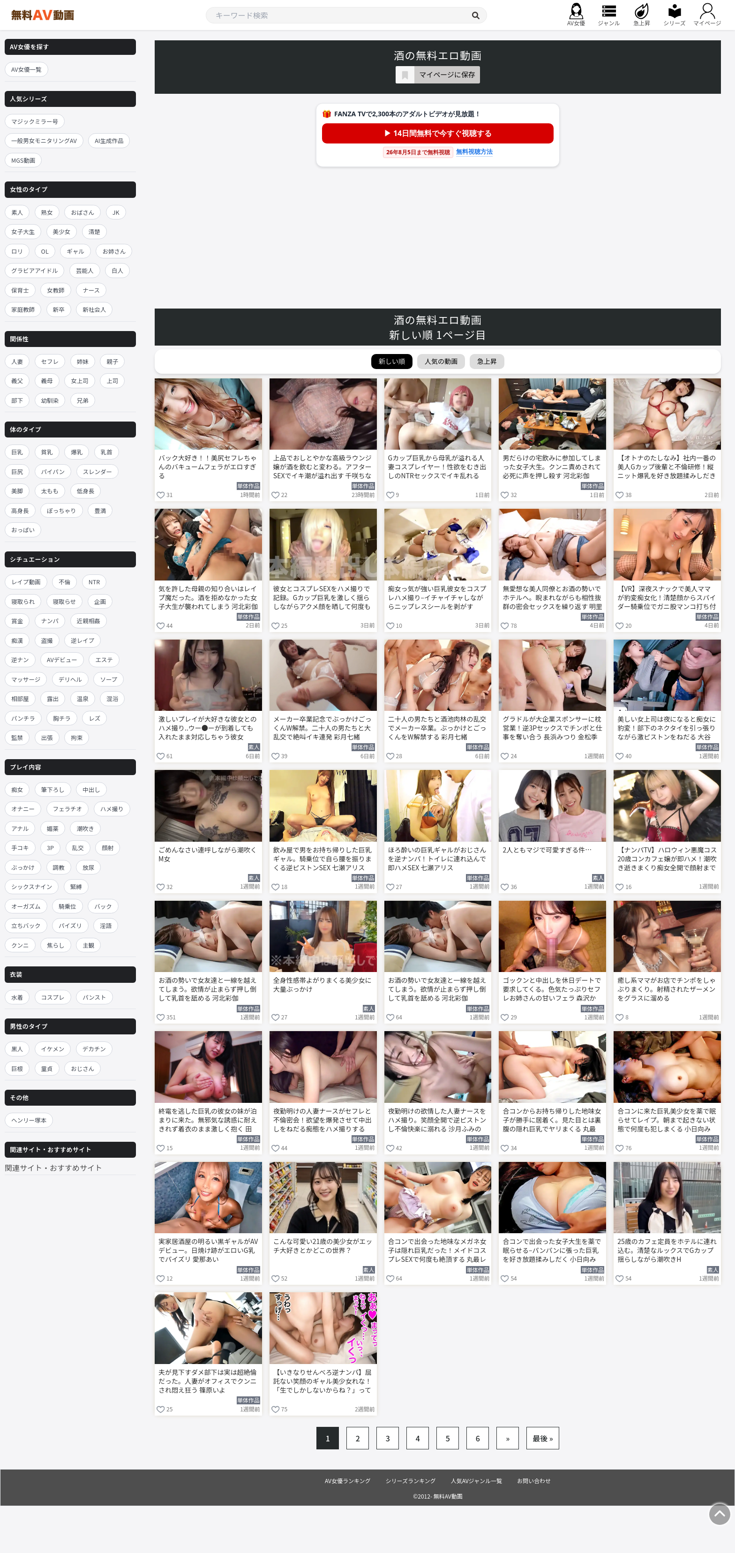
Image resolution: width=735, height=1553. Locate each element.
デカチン (94, 1048)
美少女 (62, 231)
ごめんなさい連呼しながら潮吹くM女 (207, 854)
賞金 (17, 620)
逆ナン (20, 659)
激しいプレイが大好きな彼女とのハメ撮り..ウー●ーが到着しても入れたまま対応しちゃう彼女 (207, 728)
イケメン (53, 1048)
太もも (50, 490)
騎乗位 (67, 906)
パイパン (53, 471)
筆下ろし (53, 789)
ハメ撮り (112, 808)
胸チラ (62, 718)
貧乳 (47, 451)
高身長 (20, 510)
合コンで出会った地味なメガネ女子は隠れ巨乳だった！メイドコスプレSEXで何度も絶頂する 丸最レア (437, 1251)
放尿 (88, 867)
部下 (17, 400)
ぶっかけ (23, 867)
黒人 (17, 1048)
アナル (20, 828)
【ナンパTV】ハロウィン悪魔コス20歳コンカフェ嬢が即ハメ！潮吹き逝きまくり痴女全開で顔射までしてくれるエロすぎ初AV (667, 859)
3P (50, 847)
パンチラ (23, 718)
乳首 (106, 451)
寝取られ (23, 601)
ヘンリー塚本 (28, 1120)
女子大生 (23, 231)
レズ (94, 718)
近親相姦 (88, 620)
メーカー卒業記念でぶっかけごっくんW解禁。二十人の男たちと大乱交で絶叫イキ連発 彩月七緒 (322, 728)
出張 (47, 737)
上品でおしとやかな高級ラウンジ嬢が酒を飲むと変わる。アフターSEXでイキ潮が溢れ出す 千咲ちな (322, 466)
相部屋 (20, 698)
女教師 (56, 290)
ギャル (75, 251)
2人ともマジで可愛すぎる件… (547, 849)
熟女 (47, 212)
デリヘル (70, 679)
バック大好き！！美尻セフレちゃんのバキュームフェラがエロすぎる (207, 466)
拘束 (76, 737)
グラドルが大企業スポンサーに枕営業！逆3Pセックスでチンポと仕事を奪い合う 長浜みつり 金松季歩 (552, 729)
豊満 (100, 510)
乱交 (78, 847)
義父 (17, 380)
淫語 (106, 925)
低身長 (86, 490)
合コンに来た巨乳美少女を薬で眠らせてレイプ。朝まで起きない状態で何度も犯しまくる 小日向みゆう (666, 1121)
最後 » (542, 1438)
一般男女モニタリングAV (44, 140)
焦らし (56, 945)
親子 (112, 361)
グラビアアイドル (34, 270)
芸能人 (85, 270)
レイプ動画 (26, 581)
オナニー (23, 808)
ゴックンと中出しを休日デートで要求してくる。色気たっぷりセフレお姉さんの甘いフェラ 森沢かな (551, 990)
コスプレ (53, 997)
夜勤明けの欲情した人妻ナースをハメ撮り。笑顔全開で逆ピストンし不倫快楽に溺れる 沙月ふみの (437, 1120)
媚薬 (53, 828)
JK (116, 212)
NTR (94, 581)
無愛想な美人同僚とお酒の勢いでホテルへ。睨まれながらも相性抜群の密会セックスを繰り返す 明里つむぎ (552, 598)
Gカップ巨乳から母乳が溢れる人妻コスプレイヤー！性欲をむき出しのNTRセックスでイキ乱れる (437, 466)
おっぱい (23, 529)
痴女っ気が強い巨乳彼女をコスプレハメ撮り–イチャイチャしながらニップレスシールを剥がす (437, 597)
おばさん (82, 212)
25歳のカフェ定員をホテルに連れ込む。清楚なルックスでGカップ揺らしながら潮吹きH (667, 1250)
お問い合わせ (534, 1481)
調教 (59, 867)
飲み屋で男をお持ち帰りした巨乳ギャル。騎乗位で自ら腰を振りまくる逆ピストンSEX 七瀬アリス (322, 858)
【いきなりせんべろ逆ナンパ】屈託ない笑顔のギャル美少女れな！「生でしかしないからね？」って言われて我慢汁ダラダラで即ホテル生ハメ (322, 1382)
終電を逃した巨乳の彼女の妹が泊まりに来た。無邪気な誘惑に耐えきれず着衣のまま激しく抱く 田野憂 (207, 1121)
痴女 (17, 789)
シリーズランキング (411, 1481)
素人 (17, 212)
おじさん (82, 1068)
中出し (91, 789)
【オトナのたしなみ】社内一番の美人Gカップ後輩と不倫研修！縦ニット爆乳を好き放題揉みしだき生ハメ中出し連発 (666, 467)
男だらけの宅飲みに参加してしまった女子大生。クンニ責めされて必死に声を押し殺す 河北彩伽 (551, 466)
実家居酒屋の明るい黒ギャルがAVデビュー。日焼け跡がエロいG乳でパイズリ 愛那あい (208, 1250)
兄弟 (83, 400)
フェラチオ (67, 808)
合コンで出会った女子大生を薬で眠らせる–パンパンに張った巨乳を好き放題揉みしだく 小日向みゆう (551, 1251)
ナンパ (50, 620)
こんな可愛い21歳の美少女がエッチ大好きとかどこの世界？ (323, 1246)
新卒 (59, 309)
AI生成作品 (109, 140)
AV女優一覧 (26, 69)
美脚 (17, 490)
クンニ (20, 945)
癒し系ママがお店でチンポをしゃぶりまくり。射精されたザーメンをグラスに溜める (666, 989)
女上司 (80, 380)
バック (103, 906)
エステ (104, 659)
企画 (100, 601)
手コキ (20, 847)
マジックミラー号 (34, 121)
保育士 (20, 290)
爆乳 (76, 451)
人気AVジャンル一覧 (476, 1481)
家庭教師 (23, 309)
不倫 (64, 581)
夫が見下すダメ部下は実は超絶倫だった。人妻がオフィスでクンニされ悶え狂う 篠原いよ (207, 1381)
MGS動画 (23, 160)
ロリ (17, 251)
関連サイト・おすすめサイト (53, 1167)
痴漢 (17, 640)
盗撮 (47, 640)
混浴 (112, 698)
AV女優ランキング (348, 1481)
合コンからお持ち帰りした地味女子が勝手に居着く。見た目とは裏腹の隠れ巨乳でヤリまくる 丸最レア (551, 1121)
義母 (47, 380)
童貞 (47, 1068)
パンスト (94, 997)
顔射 (107, 847)
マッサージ (25, 679)
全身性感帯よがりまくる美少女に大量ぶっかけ (322, 985)
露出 (53, 698)
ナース (91, 290)
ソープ (108, 679)
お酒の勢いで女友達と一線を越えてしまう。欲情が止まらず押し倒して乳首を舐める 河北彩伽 (207, 989)
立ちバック (26, 925)
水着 (17, 997)
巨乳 (17, 451)
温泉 (83, 698)
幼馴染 (50, 400)
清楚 (94, 231)
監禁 (17, 737)
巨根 (17, 1068)
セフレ (50, 361)
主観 (88, 945)
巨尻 (17, 471)
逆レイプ (82, 640)
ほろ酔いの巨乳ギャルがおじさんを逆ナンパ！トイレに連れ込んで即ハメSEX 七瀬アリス (437, 858)
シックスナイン (31, 886)
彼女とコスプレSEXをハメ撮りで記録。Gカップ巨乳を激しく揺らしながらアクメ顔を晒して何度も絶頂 (322, 598)
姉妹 (83, 361)
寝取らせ (64, 601)
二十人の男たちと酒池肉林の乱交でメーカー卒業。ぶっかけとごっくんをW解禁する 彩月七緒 (437, 728)
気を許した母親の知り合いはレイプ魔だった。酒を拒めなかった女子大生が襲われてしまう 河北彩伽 (208, 597)
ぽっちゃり (61, 510)
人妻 (17, 361)
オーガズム (26, 906)
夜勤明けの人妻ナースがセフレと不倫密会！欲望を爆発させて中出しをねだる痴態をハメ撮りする (322, 1120)
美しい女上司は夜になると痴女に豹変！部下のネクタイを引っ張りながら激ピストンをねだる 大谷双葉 (666, 729)
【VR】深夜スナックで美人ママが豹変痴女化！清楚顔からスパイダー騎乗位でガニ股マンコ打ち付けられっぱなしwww (666, 598)
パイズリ (70, 925)
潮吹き (85, 828)
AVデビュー (62, 659)
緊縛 (76, 886)
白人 (117, 270)
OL (45, 251)
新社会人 (94, 309)
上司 (112, 380)
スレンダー (97, 471)
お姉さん (114, 251)
